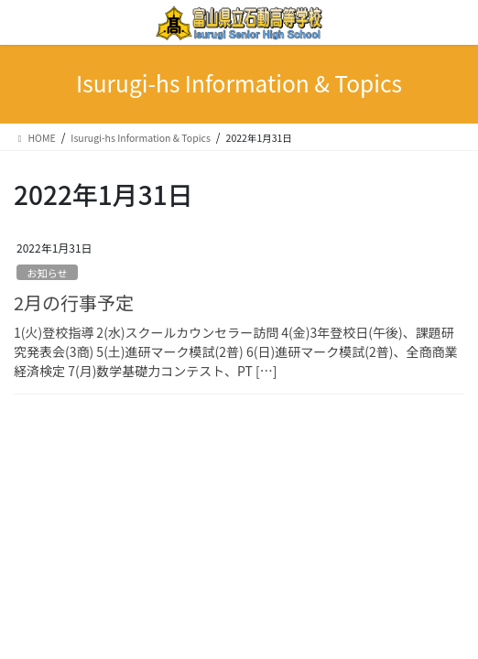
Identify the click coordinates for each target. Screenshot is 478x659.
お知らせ (47, 272)
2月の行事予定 (74, 302)
